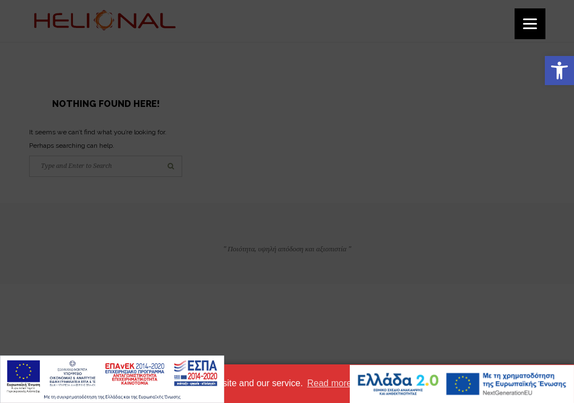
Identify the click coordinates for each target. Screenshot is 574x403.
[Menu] (530, 23)
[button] (559, 70)
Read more (329, 383)
